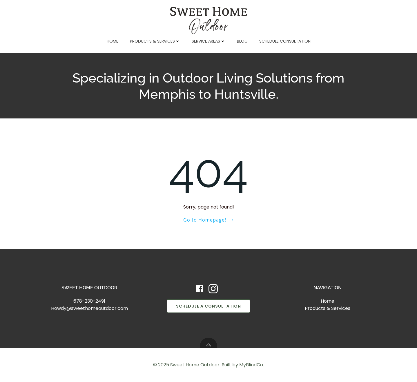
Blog (242, 41)
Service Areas (208, 41)
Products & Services (155, 41)
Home (112, 41)
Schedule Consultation (285, 41)
